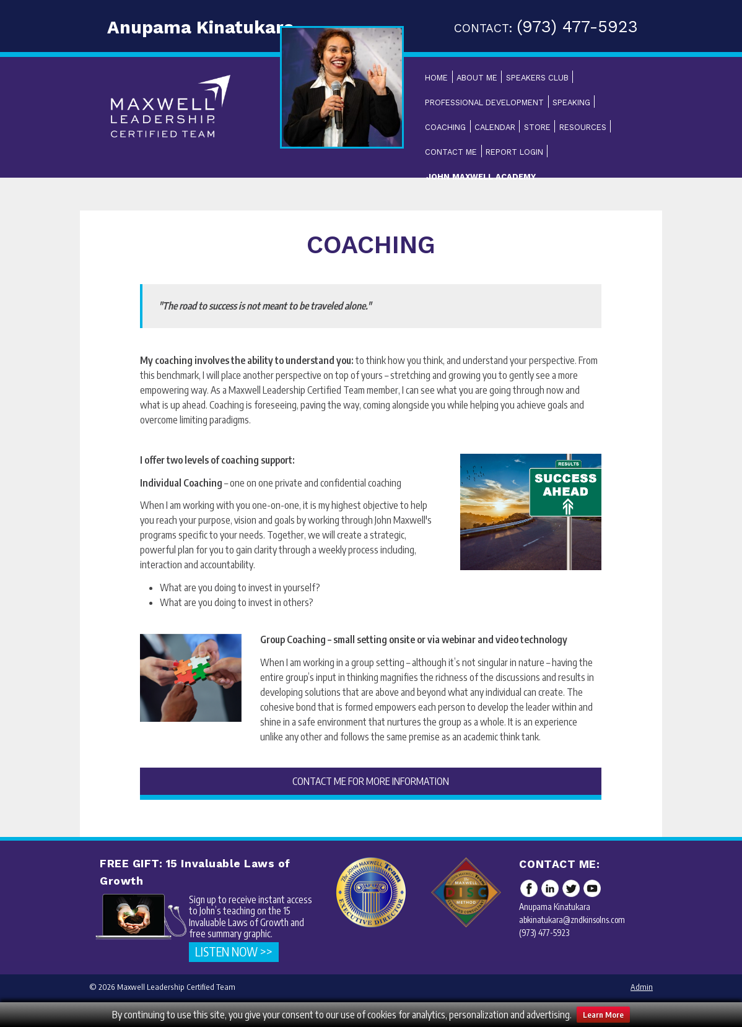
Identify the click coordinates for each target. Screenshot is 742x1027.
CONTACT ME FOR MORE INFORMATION (370, 781)
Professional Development (484, 102)
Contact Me (451, 152)
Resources (582, 127)
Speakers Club (537, 77)
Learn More (603, 1015)
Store (537, 127)
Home (436, 77)
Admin (642, 987)
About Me (476, 77)
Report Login (514, 152)
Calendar (494, 127)
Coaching (445, 127)
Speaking (571, 102)
